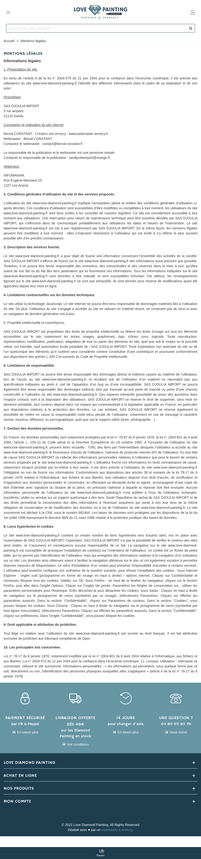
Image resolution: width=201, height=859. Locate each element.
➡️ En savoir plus (25, 732)
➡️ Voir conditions (75, 744)
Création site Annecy (50, 134)
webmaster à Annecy (116, 830)
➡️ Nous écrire (176, 732)
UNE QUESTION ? (176, 717)
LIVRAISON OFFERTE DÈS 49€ (75, 721)
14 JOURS (125, 717)
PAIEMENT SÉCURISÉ (25, 717)
